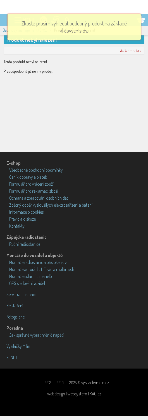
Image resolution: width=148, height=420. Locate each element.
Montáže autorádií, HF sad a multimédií (42, 269)
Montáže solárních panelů (30, 276)
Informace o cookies (26, 212)
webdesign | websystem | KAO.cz (74, 394)
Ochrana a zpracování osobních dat (38, 198)
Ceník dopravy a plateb (28, 177)
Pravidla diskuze (22, 219)
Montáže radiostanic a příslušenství (38, 262)
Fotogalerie (15, 317)
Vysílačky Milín (18, 346)
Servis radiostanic (21, 294)
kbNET (11, 357)
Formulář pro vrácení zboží (31, 184)
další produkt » (130, 51)
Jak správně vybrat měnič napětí (36, 335)
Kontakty (17, 226)
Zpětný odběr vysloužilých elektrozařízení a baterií (50, 205)
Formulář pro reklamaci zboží (33, 191)
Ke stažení (14, 305)
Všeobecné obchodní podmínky (36, 170)
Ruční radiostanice (24, 244)
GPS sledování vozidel (27, 283)
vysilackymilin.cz (95, 382)
